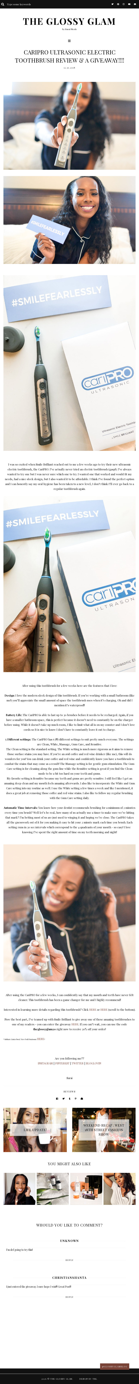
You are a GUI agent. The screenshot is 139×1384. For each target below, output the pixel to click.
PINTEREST (62, 1063)
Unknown (69, 1241)
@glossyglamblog (114, 1366)
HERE (92, 1009)
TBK (94, 1378)
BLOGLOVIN (93, 1063)
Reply (70, 1260)
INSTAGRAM (45, 1063)
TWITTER (78, 1063)
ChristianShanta (69, 1278)
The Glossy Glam (69, 21)
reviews (70, 1091)
